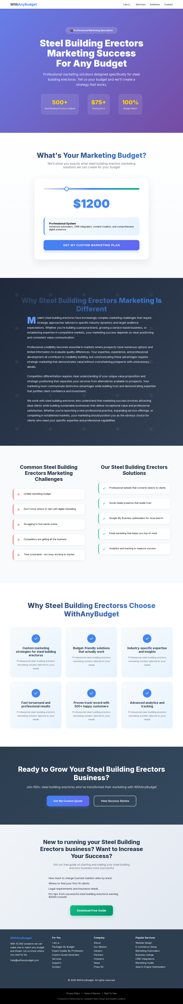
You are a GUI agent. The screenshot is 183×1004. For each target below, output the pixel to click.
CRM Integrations (145, 958)
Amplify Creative (117, 999)
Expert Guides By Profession (67, 950)
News (97, 962)
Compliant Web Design (94, 999)
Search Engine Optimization (150, 966)
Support (56, 962)
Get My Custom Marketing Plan (91, 245)
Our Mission (100, 946)
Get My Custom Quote (68, 800)
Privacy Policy (73, 993)
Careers (98, 950)
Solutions (155, 4)
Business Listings (145, 954)
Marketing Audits (145, 962)
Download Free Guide (91, 910)
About (97, 942)
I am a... (127, 4)
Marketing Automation (148, 950)
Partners (98, 954)
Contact (168, 4)
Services (140, 4)
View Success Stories (115, 800)
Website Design (144, 942)
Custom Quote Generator (65, 954)
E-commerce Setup (146, 946)
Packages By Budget (63, 946)
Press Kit (98, 966)
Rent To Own (110, 993)
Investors (99, 958)
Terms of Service (92, 993)
